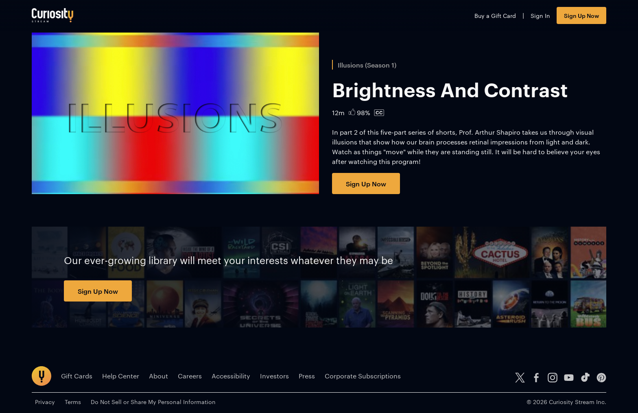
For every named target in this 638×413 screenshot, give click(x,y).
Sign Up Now (581, 15)
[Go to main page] (52, 15)
